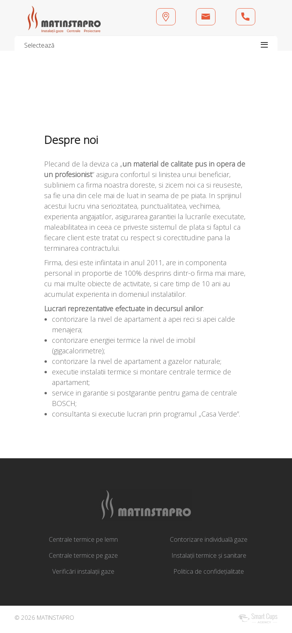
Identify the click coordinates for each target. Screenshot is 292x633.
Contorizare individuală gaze (208, 539)
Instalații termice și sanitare (208, 555)
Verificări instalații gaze (83, 571)
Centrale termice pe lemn (83, 539)
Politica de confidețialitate (208, 571)
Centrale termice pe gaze (83, 555)
